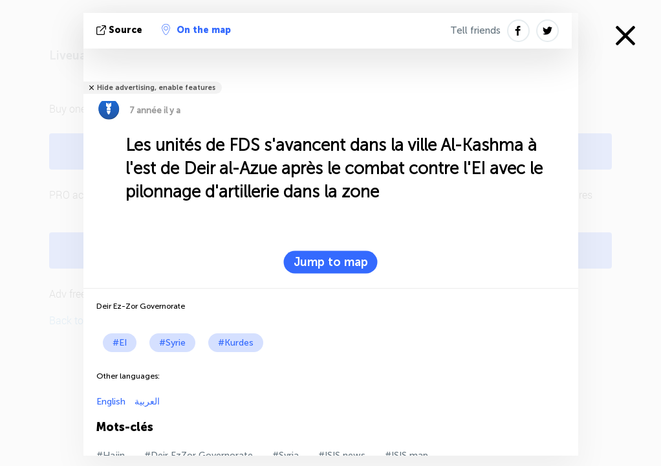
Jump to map (331, 262)
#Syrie (172, 342)
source (120, 30)
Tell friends (475, 30)
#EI (120, 342)
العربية (146, 401)
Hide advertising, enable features (156, 87)
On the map (196, 30)
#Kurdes (236, 342)
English (110, 401)
